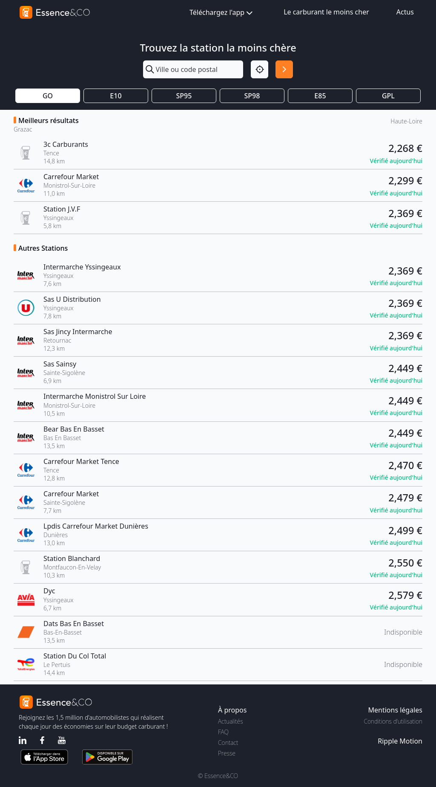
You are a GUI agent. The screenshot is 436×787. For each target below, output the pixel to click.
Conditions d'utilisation (393, 721)
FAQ (223, 732)
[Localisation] (259, 69)
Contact (228, 742)
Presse (226, 753)
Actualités (230, 721)
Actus (405, 12)
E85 (320, 95)
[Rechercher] (284, 69)
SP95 (184, 95)
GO (48, 95)
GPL (388, 95)
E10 (115, 95)
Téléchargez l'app (221, 13)
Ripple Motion (400, 741)
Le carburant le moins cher (326, 12)
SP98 (252, 95)
